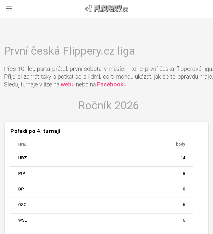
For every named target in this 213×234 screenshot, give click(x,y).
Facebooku (112, 84)
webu (68, 84)
